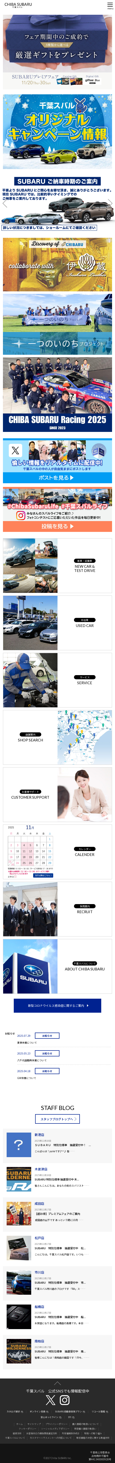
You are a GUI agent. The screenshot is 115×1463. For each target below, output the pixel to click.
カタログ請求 (13, 1411)
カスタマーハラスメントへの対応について (51, 1437)
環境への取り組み (93, 1433)
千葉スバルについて (15, 1437)
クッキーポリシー (27, 1428)
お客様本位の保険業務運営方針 (41, 1433)
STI (69, 1417)
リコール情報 (98, 1411)
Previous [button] (8, 203)
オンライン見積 (37, 1411)
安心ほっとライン (49, 1417)
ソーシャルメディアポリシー (55, 1428)
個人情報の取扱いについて (85, 1424)
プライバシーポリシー (56, 1424)
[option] (57, 203)
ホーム (19, 1424)
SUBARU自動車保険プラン (68, 1411)
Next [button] (106, 203)
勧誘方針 (17, 1433)
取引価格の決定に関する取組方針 (93, 1437)
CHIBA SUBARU (18, 5)
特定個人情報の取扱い (85, 1428)
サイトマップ (34, 1424)
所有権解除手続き (71, 1433)
